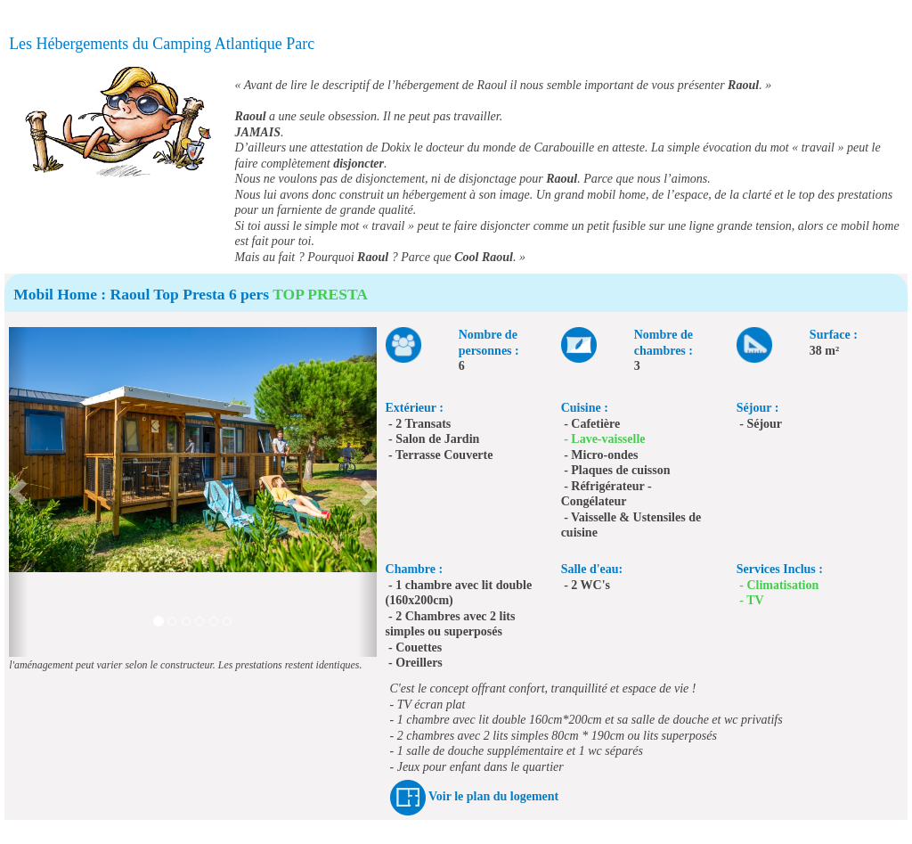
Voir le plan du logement (493, 796)
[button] (18, 492)
